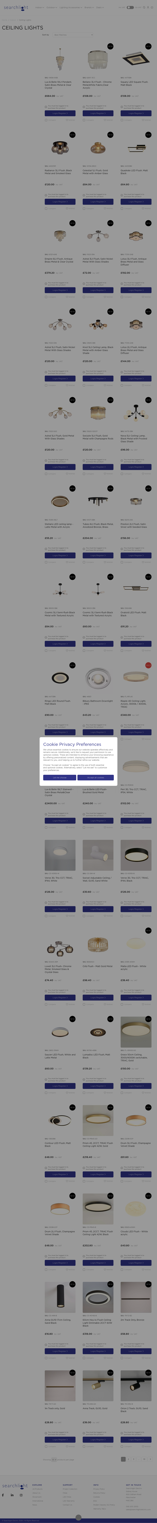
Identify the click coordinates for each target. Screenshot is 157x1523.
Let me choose (59, 777)
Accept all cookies (95, 777)
